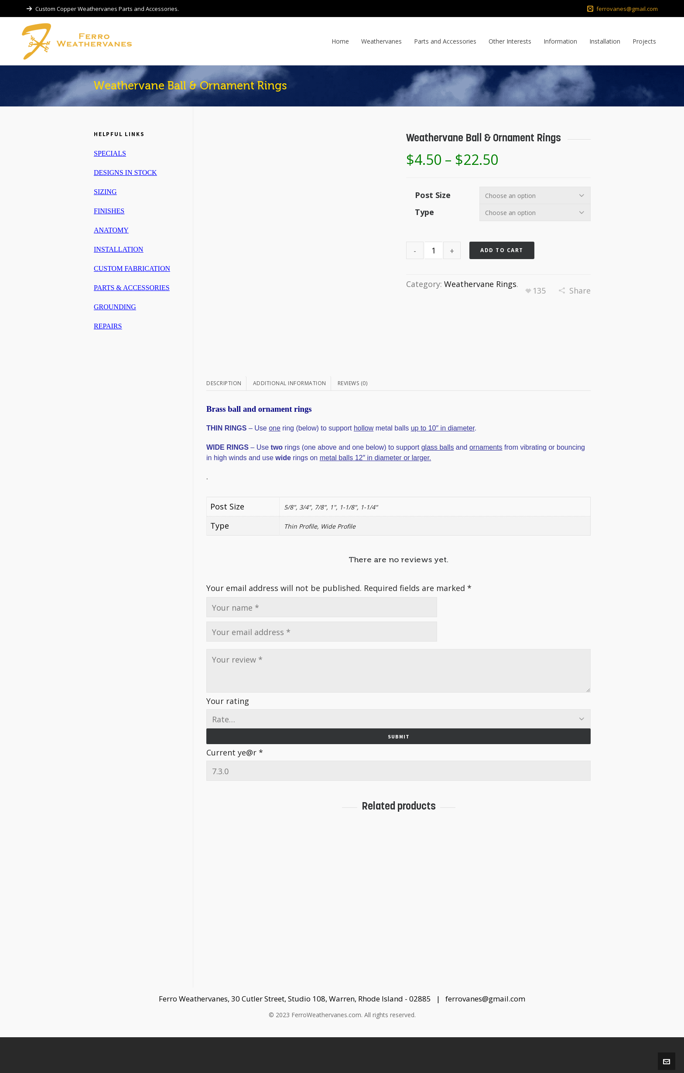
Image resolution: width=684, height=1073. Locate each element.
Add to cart (501, 250)
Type (424, 212)
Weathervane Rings (480, 284)
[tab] (226, 419)
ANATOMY (111, 230)
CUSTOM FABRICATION (132, 268)
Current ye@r (234, 788)
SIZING (105, 191)
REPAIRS (108, 326)
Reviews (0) (353, 419)
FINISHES (109, 211)
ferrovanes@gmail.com (622, 9)
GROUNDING (115, 307)
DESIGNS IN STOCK (125, 172)
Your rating (227, 736)
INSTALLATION (118, 249)
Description (224, 419)
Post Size (433, 195)
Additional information (289, 419)
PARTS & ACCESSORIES (132, 287)
